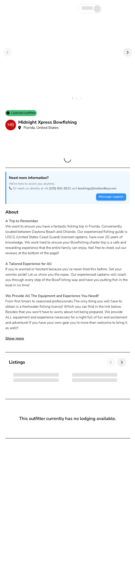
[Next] (127, 52)
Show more (14, 338)
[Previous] (7, 52)
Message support (111, 197)
